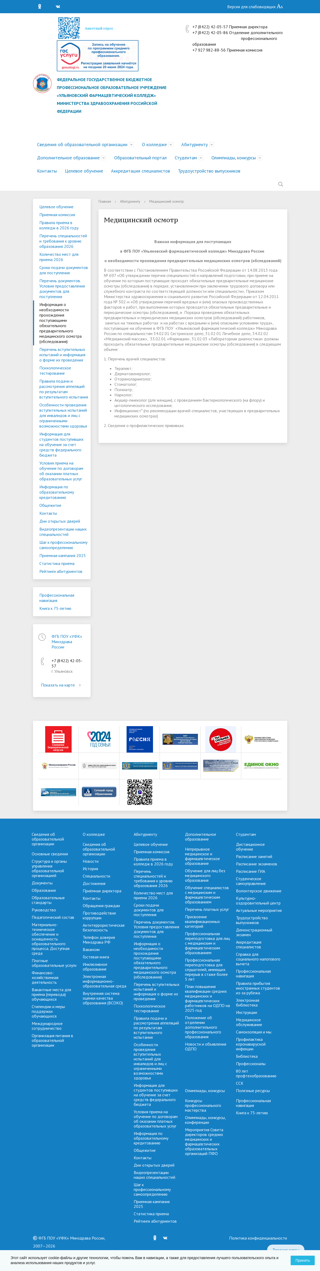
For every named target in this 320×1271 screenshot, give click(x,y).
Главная (105, 201)
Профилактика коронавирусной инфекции (251, 1044)
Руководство (44, 909)
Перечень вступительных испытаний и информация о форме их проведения (62, 355)
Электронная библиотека (247, 1003)
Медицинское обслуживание (249, 1022)
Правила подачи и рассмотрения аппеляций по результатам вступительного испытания (63, 389)
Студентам (186, 158)
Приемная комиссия (57, 214)
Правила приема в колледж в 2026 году (58, 225)
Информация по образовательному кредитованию (56, 492)
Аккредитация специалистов (140, 171)
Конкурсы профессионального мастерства (203, 1105)
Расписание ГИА (250, 871)
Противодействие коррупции (99, 915)
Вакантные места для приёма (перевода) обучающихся (51, 994)
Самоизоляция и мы (253, 1032)
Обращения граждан (101, 905)
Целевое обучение (84, 171)
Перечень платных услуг (207, 909)
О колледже (154, 144)
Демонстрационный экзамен (254, 932)
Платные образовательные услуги (54, 963)
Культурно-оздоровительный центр (258, 901)
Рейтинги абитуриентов (60, 571)
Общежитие (50, 505)
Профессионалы (251, 1063)
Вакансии (91, 949)
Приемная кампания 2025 (62, 555)
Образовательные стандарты (48, 900)
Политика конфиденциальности (258, 1238)
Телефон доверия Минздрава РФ (99, 940)
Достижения (94, 883)
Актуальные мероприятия (259, 910)
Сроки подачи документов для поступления (63, 270)
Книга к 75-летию (55, 608)
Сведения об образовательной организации (82, 144)
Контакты (47, 171)
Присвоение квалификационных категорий (202, 921)
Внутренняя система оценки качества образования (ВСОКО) (103, 998)
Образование (44, 890)
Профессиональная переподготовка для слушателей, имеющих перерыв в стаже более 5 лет (206, 969)
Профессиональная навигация (56, 597)
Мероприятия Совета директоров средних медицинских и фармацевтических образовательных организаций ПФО (204, 1141)
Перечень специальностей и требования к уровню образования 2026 (63, 241)
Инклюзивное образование (95, 967)
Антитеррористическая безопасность (103, 927)
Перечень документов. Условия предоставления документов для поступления (62, 288)
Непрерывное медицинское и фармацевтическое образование (202, 856)
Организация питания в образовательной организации (52, 1040)
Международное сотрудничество (47, 1026)
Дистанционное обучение (250, 847)
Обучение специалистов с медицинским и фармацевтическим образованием (207, 894)
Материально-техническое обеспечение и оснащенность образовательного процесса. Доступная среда (50, 939)
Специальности (96, 876)
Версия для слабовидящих (255, 6)
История (90, 868)
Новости (91, 861)
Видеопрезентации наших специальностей (63, 531)
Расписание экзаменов (256, 863)
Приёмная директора (102, 890)
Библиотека (247, 1056)
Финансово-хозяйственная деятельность (45, 977)
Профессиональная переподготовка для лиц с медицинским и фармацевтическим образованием (207, 943)
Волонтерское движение (258, 890)
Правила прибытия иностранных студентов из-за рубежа (258, 988)
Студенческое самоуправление (251, 881)
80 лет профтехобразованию (256, 1073)
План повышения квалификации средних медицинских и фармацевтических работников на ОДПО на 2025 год (207, 998)
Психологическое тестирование (55, 370)
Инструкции (246, 1012)
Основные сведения (50, 853)
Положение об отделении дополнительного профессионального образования (203, 1027)
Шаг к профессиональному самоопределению (63, 545)
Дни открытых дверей (59, 521)
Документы (42, 882)
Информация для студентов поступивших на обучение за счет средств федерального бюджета (61, 444)
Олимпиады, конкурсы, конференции (205, 1120)
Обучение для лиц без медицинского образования (205, 875)
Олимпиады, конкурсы (233, 158)
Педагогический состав (53, 917)
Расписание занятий (254, 856)
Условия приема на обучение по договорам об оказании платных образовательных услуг (61, 470)
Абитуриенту (194, 144)
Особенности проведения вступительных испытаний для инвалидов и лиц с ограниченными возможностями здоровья (63, 415)
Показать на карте (62, 685)
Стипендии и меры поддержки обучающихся (48, 1011)
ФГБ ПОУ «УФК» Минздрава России (67, 642)
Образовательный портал (140, 158)
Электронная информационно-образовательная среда (104, 981)
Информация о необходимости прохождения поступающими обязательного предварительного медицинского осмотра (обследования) (60, 323)
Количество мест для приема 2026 (58, 257)
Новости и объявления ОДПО (205, 1046)
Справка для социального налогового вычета (258, 959)
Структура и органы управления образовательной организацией (49, 868)
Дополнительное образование (68, 158)
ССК (239, 1083)
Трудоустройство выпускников (209, 171)
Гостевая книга (96, 956)
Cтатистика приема (57, 563)
